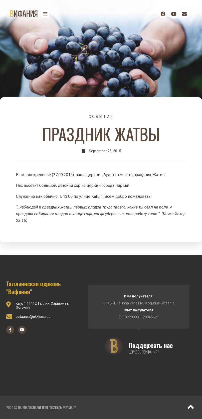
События (101, 117)
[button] (45, 13)
